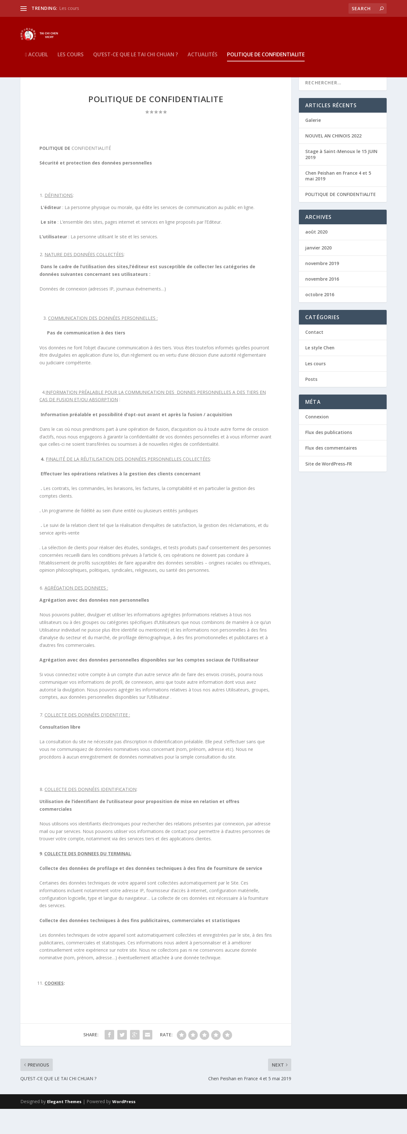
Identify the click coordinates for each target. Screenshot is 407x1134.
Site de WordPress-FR (328, 489)
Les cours (69, 8)
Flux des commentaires (331, 473)
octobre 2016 (319, 320)
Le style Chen (320, 373)
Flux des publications (328, 457)
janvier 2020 (318, 273)
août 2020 (316, 257)
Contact (314, 357)
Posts (311, 404)
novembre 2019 (322, 288)
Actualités (202, 65)
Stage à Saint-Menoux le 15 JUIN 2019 (341, 179)
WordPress (123, 1127)
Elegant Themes (64, 1127)
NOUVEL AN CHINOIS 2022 (333, 161)
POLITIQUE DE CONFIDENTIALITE (266, 65)
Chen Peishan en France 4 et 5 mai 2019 (338, 200)
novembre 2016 (322, 304)
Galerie (313, 145)
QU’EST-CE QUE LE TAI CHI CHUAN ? (135, 65)
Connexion (317, 441)
